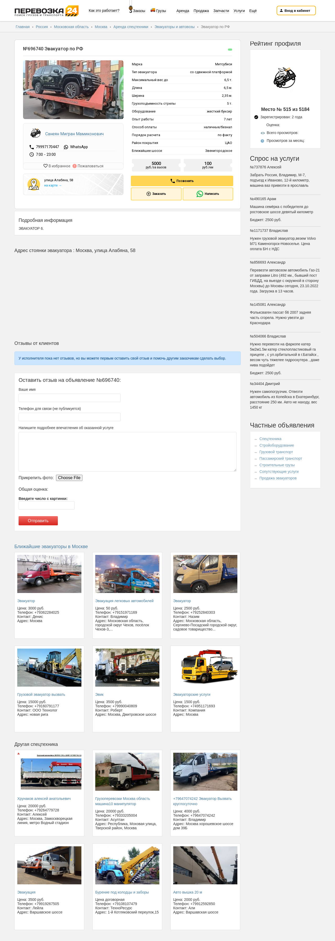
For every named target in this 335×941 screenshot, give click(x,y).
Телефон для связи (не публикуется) (50, 409)
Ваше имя (27, 389)
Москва (101, 27)
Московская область (72, 27)
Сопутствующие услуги (279, 471)
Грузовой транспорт (276, 452)
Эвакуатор (26, 601)
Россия (42, 27)
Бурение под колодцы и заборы (122, 892)
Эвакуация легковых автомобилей (124, 601)
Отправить (38, 520)
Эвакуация (26, 892)
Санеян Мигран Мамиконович (74, 133)
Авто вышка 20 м (187, 892)
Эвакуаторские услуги (191, 694)
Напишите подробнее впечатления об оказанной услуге (66, 428)
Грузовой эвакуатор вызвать (41, 694)
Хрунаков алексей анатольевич (44, 798)
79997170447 (48, 147)
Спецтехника (270, 439)
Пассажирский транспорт (280, 458)
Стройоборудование (276, 445)
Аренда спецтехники (131, 27)
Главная (23, 27)
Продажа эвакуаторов (278, 478)
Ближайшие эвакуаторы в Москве (51, 546)
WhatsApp (79, 147)
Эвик (99, 694)
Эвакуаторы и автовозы (175, 27)
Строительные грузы (277, 465)
